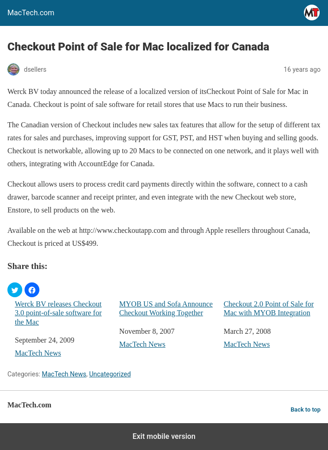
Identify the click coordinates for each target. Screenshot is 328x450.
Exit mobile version (164, 436)
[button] (14, 289)
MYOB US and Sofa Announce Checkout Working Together (166, 308)
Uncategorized (110, 374)
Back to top (305, 409)
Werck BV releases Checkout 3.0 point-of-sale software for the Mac (58, 312)
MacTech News (38, 353)
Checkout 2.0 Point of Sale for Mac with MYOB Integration (269, 308)
